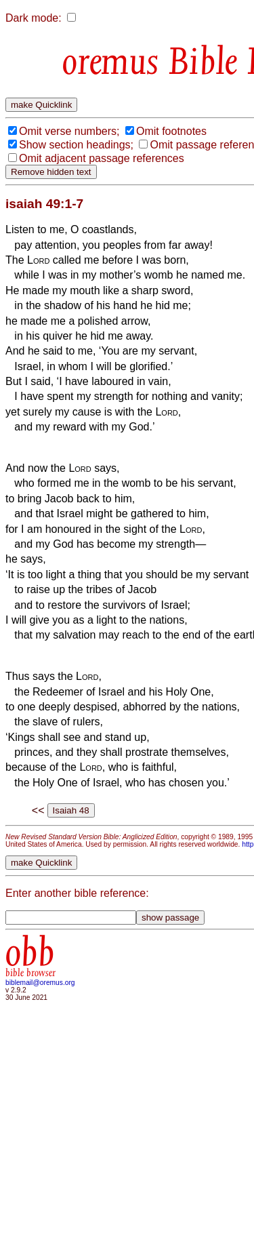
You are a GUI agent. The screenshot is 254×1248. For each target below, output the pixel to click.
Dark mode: (33, 18)
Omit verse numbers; (69, 131)
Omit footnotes (171, 131)
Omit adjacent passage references (101, 158)
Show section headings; (76, 144)
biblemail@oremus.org (40, 982)
